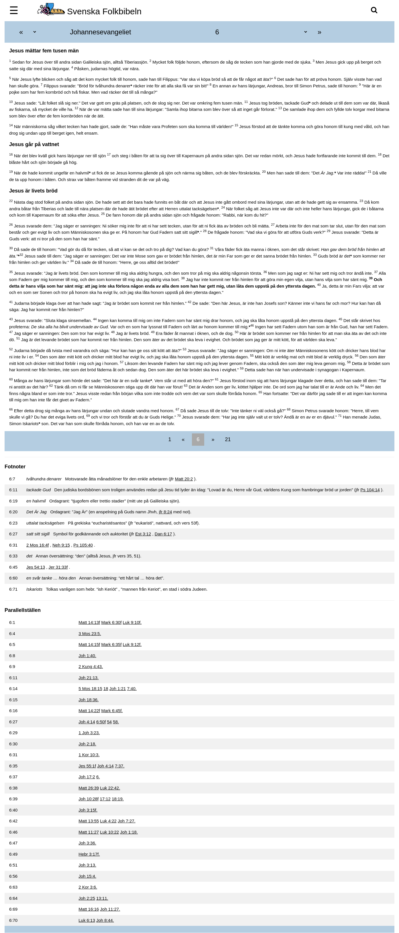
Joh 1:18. (129, 832)
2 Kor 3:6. (87, 887)
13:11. (102, 898)
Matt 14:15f (89, 644)
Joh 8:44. (105, 920)
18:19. (118, 798)
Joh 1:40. (87, 655)
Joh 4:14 (86, 721)
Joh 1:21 (117, 688)
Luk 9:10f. (132, 622)
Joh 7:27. (126, 820)
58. (116, 721)
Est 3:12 (143, 533)
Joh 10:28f (88, 798)
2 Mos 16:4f (37, 545)
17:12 (105, 798)
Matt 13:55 (88, 820)
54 (109, 721)
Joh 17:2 (86, 776)
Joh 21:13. (88, 677)
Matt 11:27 (88, 832)
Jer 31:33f (58, 567)
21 (227, 439)
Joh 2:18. (87, 743)
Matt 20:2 (184, 478)
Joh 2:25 (86, 898)
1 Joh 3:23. (89, 732)
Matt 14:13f (89, 622)
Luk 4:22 (108, 820)
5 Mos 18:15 (90, 688)
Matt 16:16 (88, 909)
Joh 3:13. (87, 865)
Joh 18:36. (88, 699)
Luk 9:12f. (132, 644)
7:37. (119, 765)
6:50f (101, 721)
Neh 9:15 (61, 545)
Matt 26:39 (88, 787)
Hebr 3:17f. (89, 854)
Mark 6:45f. (112, 710)
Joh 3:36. (87, 842)
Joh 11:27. (110, 909)
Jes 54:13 (35, 567)
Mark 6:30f (111, 622)
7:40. (132, 688)
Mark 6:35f (111, 644)
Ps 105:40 (83, 545)
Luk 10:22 (109, 832)
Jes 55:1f (87, 765)
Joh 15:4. (87, 876)
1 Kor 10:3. (88, 754)
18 (105, 688)
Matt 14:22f (89, 710)
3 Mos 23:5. (89, 633)
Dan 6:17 (163, 533)
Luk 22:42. (110, 787)
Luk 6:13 (86, 920)
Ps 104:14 (370, 489)
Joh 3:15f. (87, 810)
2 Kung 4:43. (90, 666)
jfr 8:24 (165, 511)
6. (98, 776)
